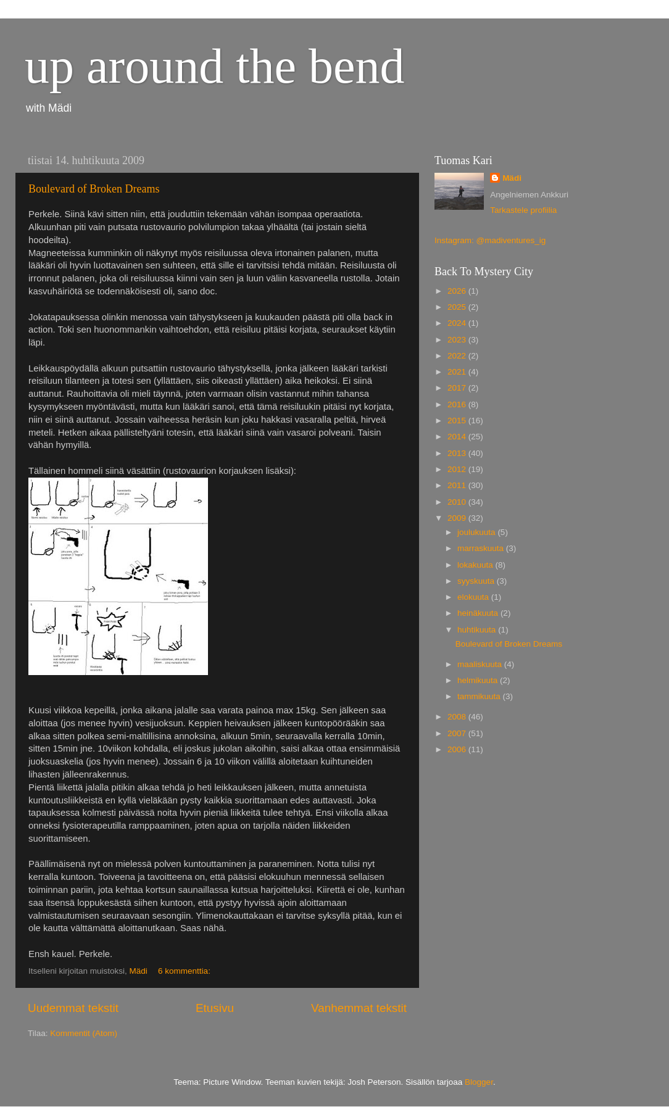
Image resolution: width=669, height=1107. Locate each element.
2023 (457, 339)
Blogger (479, 1082)
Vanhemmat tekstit (359, 1007)
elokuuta (474, 597)
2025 (457, 307)
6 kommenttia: (185, 971)
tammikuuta (480, 696)
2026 (457, 291)
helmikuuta (478, 680)
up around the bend (214, 66)
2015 (457, 420)
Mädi (511, 178)
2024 (457, 323)
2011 (457, 485)
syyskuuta (477, 581)
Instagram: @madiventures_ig (490, 240)
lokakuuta (476, 565)
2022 (457, 355)
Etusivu (215, 1007)
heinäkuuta (479, 613)
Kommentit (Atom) (83, 1033)
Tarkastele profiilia (523, 210)
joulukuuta (477, 532)
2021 (457, 371)
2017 (457, 387)
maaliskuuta (480, 664)
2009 (457, 518)
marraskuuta (481, 548)
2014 (457, 436)
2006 (457, 749)
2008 (457, 716)
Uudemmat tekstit (73, 1007)
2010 (457, 502)
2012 (457, 469)
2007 (457, 733)
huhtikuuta (477, 629)
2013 (457, 453)
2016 (457, 404)
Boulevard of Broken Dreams (93, 189)
